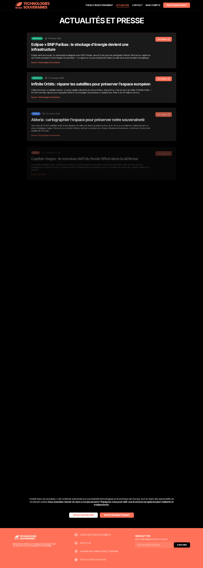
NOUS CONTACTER (83, 515)
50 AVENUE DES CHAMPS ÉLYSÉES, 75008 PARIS (99, 551)
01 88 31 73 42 (85, 543)
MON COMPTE (153, 5)
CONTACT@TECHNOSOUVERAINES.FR (95, 535)
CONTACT (137, 5)
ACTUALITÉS (122, 5)
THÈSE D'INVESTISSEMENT (99, 5)
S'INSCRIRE (182, 545)
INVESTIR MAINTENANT (176, 5)
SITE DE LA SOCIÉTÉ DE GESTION (93, 560)
